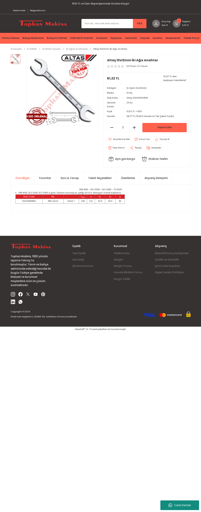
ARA (137, 25)
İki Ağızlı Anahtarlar (137, 89)
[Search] (112, 25)
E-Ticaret (92, 330)
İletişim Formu (123, 268)
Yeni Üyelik (79, 255)
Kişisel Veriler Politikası (169, 274)
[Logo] (42, 25)
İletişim (118, 261)
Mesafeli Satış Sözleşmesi (171, 255)
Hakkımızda (122, 255)
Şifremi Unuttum (82, 268)
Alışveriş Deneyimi (156, 180)
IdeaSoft (80, 330)
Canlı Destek (179, 505)
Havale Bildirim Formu (128, 274)
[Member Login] (159, 25)
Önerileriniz (128, 180)
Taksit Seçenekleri (99, 180)
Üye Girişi (78, 261)
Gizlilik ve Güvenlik (167, 261)
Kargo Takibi (122, 281)
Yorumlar (45, 180)
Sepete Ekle (164, 129)
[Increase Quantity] (134, 129)
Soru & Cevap (70, 180)
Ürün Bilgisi (22, 180)
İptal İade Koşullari (167, 268)
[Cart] (181, 25)
